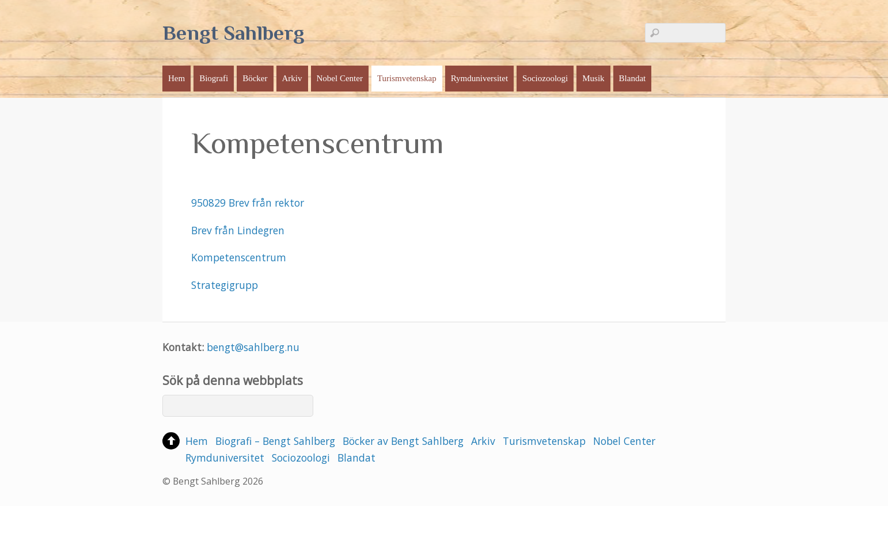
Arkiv (292, 78)
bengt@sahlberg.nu (253, 347)
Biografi (213, 78)
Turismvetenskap (407, 78)
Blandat (632, 78)
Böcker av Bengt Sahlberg (403, 441)
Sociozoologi (545, 78)
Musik (593, 78)
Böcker (254, 78)
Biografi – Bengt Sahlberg (275, 441)
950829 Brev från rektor (247, 202)
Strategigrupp (224, 285)
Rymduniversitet (479, 78)
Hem (176, 78)
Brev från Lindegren (237, 230)
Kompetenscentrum (238, 257)
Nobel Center (340, 78)
